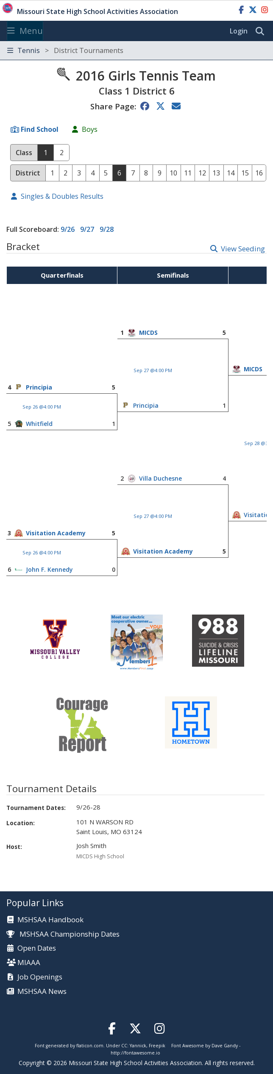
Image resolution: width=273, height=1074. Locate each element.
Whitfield (39, 424)
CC (124, 1046)
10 (173, 173)
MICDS (148, 332)
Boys (90, 129)
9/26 (68, 229)
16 (259, 173)
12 (202, 173)
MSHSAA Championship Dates (63, 934)
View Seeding (243, 248)
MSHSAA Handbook (50, 920)
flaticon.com (89, 1046)
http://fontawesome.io (135, 1053)
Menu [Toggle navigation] (25, 30)
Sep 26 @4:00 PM (41, 406)
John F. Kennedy (49, 569)
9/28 (107, 229)
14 (230, 173)
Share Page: (113, 106)
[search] (262, 31)
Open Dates (36, 948)
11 (188, 173)
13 (216, 173)
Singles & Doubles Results (62, 196)
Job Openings (39, 977)
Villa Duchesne (160, 478)
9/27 (87, 229)
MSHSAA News (42, 992)
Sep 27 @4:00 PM (153, 370)
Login (239, 31)
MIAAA (28, 963)
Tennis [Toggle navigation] (65, 50)
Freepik (157, 1046)
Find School (39, 129)
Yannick (138, 1046)
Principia (39, 387)
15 (245, 173)
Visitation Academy (56, 533)
